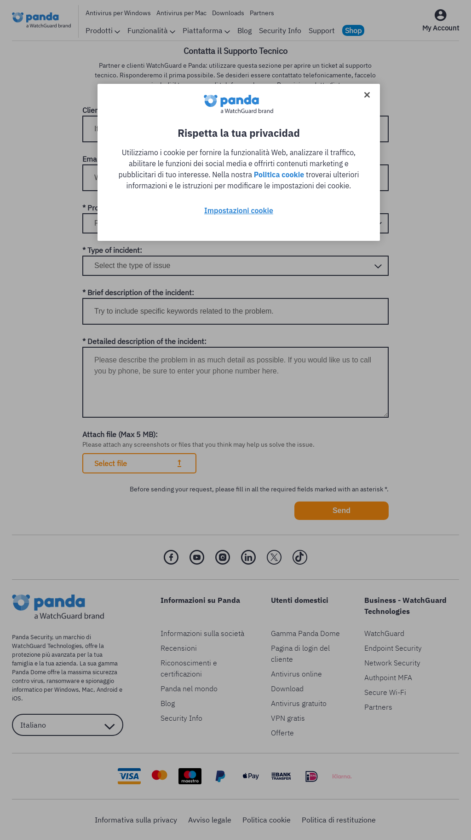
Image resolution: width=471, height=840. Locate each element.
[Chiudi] (367, 95)
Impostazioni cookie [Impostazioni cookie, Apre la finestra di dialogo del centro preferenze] (238, 210)
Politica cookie (279, 174)
